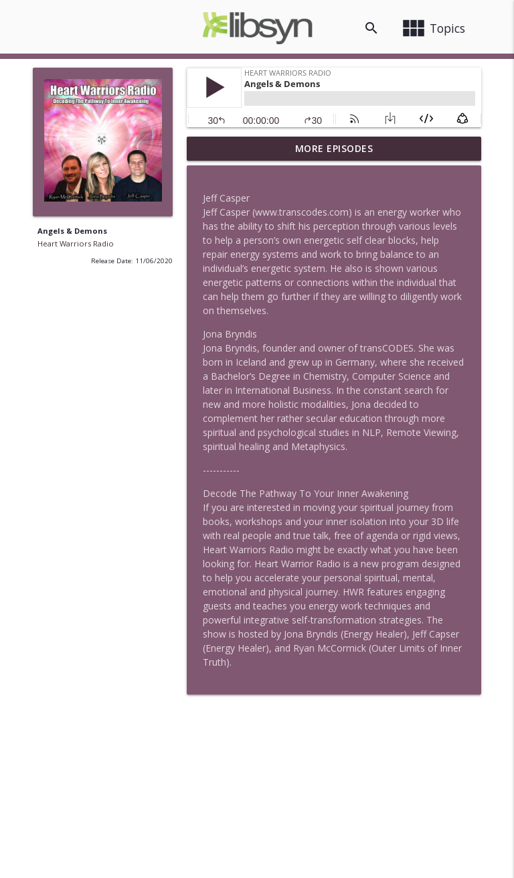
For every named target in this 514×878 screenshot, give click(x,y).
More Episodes (334, 148)
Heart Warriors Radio (75, 243)
